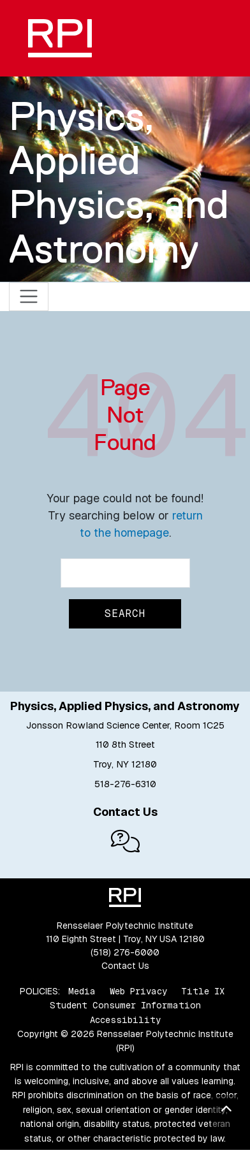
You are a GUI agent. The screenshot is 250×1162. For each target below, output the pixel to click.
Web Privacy (138, 991)
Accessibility (125, 1020)
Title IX (202, 991)
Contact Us (125, 965)
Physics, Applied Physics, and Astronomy (119, 182)
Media (82, 991)
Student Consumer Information (125, 1005)
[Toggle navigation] (29, 296)
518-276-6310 (125, 784)
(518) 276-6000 (125, 952)
